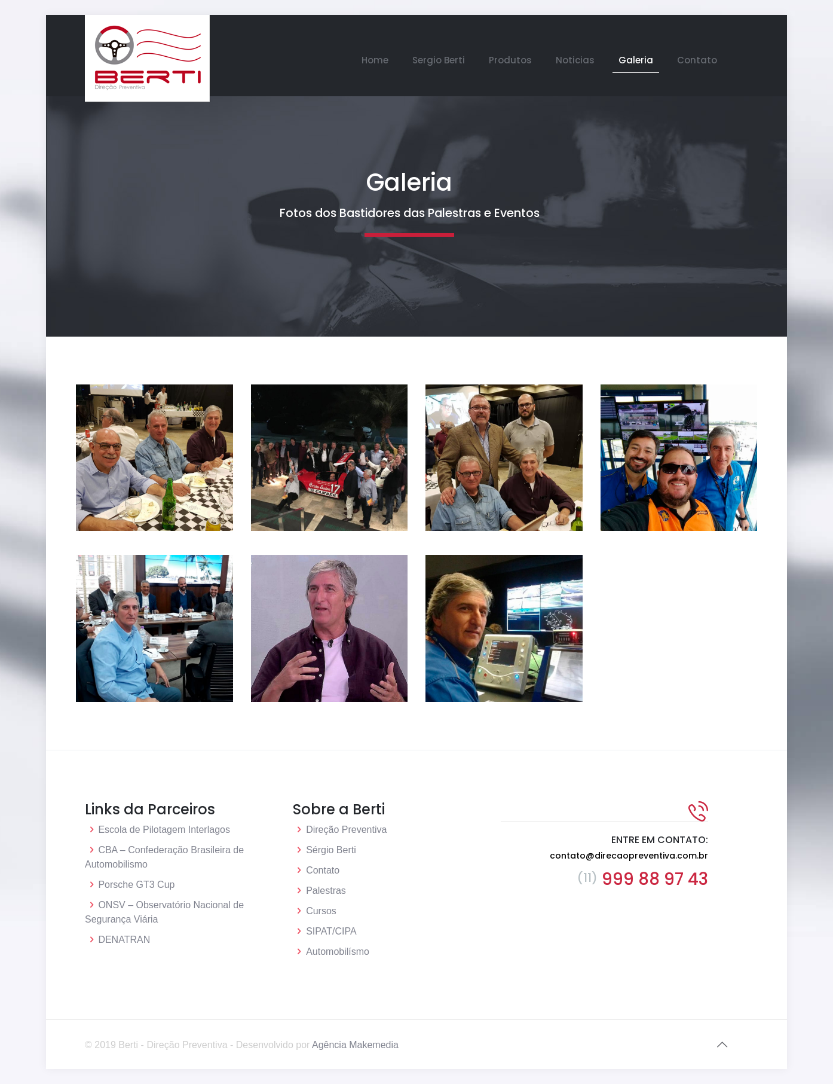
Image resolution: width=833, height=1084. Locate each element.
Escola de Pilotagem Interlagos (164, 830)
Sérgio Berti (331, 850)
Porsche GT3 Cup (136, 885)
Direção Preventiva (346, 830)
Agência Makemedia (355, 1045)
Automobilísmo (337, 951)
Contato (322, 870)
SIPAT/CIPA (331, 931)
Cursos (321, 911)
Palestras (326, 890)
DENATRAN (124, 940)
